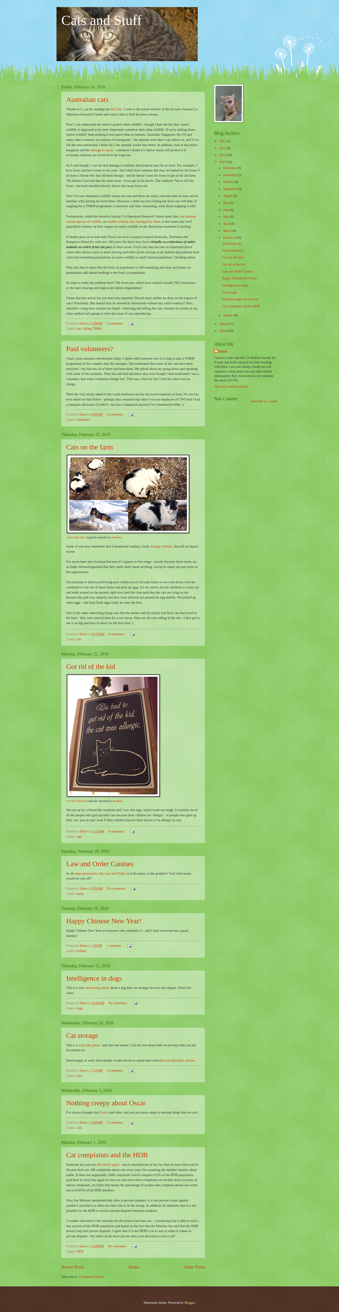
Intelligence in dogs (94, 978)
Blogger (189, 1302)
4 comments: (115, 414)
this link (116, 109)
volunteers (83, 419)
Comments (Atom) (91, 1277)
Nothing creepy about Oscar (105, 1103)
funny (80, 894)
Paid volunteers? (89, 349)
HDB (80, 1251)
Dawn (223, 351)
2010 (222, 162)
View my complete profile (231, 386)
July (226, 203)
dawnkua (116, 537)
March (227, 231)
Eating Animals (161, 546)
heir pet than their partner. (177, 1060)
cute (79, 1076)
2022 (222, 141)
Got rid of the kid (90, 666)
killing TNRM (92, 328)
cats (79, 328)
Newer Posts (72, 1266)
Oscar (104, 1112)
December (230, 168)
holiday (81, 951)
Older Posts (194, 1266)
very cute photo (89, 1045)
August (228, 196)
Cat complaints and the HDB (107, 1155)
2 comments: (115, 323)
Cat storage (82, 1035)
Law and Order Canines (99, 864)
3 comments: (115, 1070)
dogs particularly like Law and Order (100, 873)
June (226, 210)
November (230, 175)
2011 (222, 155)
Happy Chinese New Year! (103, 921)
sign (79, 836)
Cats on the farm (89, 447)
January (228, 315)
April (227, 224)
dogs (80, 1008)
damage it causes (101, 150)
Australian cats (87, 99)
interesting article (97, 988)
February (229, 237)
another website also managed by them (133, 221)
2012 (222, 148)
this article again (107, 1164)
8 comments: (117, 831)
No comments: (116, 888)
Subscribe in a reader (264, 401)
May (226, 216)
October (228, 182)
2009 (222, 324)
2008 (222, 331)
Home (133, 1266)
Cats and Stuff (101, 20)
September (230, 189)
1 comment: (114, 945)
